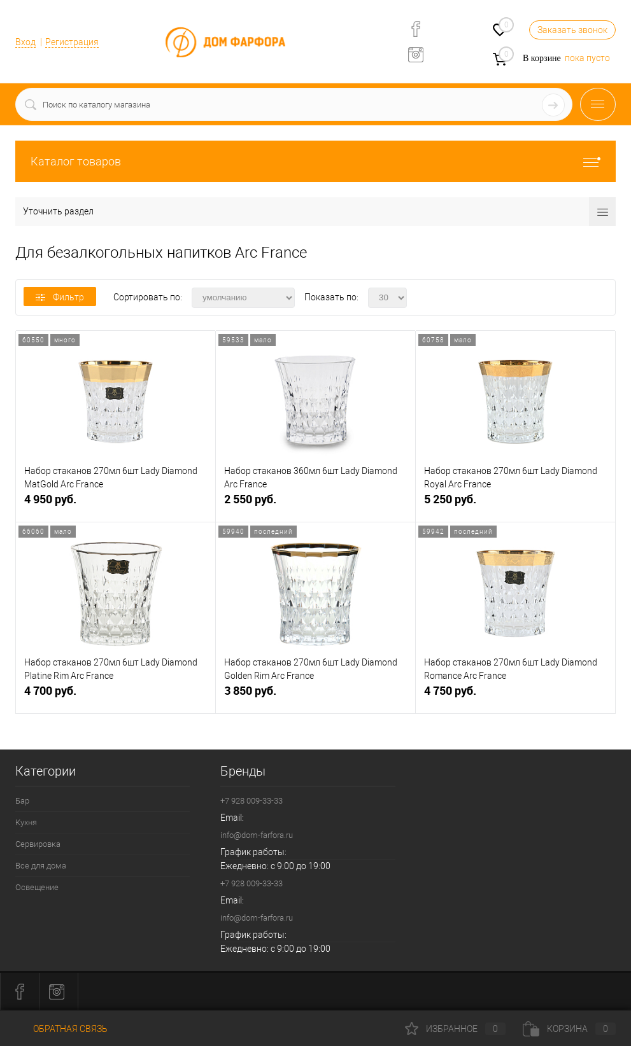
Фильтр (60, 297)
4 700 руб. (115, 696)
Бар (22, 800)
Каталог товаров (315, 161)
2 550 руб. (315, 504)
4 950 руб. (115, 504)
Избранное (455, 1029)
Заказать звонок (572, 30)
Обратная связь (61, 1029)
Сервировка (37, 844)
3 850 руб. (315, 696)
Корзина (569, 1029)
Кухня (26, 822)
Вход (25, 42)
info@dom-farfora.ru (256, 835)
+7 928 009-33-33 (251, 800)
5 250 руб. (515, 504)
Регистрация (72, 42)
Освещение (37, 887)
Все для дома (40, 865)
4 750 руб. (515, 696)
